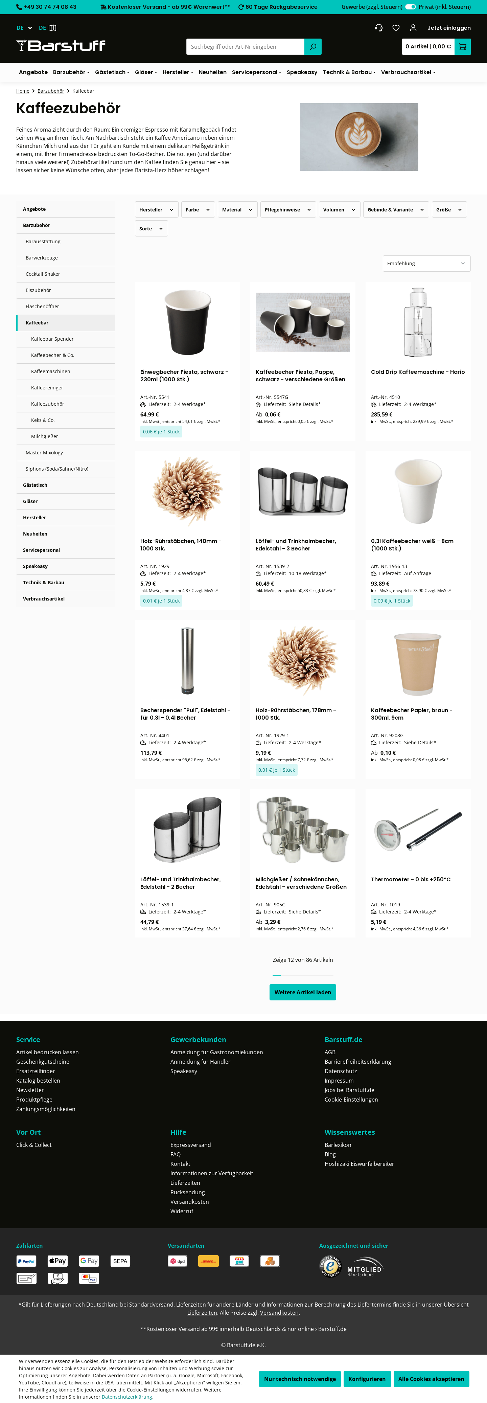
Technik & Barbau (43, 582)
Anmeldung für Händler (200, 1061)
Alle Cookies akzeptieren (431, 1379)
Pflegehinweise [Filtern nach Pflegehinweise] (288, 209)
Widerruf (181, 1211)
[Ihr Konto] (413, 28)
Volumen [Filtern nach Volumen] (339, 209)
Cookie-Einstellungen (351, 1099)
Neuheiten (35, 533)
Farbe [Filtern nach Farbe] (198, 209)
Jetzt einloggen (449, 28)
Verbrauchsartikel (44, 598)
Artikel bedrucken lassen (47, 1052)
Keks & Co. (43, 420)
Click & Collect (34, 1145)
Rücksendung (187, 1192)
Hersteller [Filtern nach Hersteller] (156, 209)
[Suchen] (312, 47)
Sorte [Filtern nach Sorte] (151, 228)
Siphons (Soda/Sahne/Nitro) (57, 469)
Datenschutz (341, 1071)
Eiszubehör (38, 290)
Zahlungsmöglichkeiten (45, 1109)
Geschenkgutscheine (42, 1061)
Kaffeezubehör (47, 404)
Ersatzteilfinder (35, 1071)
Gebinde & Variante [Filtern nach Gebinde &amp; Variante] (396, 209)
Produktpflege (34, 1099)
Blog (330, 1154)
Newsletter (30, 1090)
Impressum (339, 1080)
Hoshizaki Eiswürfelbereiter (359, 1164)
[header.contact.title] (378, 28)
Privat (445, 6)
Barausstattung (43, 241)
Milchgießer (44, 436)
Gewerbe (372, 6)
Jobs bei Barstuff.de (349, 1090)
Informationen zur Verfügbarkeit (211, 1173)
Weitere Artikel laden (303, 992)
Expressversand (190, 1145)
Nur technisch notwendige (300, 1379)
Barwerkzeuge (42, 257)
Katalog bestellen (38, 1080)
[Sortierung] (427, 263)
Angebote (34, 209)
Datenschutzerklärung (127, 1397)
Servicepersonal (41, 550)
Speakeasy (35, 566)
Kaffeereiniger (47, 387)
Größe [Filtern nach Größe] (449, 209)
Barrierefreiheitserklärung (358, 1061)
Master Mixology (44, 452)
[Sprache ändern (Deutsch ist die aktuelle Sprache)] (27, 28)
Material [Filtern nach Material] (237, 209)
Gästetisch (35, 485)
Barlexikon (338, 1145)
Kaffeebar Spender (52, 339)
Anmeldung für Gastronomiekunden (216, 1052)
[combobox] (245, 47)
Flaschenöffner (42, 306)
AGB (330, 1052)
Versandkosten (189, 1201)
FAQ (175, 1154)
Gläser (30, 501)
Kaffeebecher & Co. (52, 355)
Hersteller (34, 517)
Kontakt (180, 1164)
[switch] (410, 6)
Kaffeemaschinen (50, 371)
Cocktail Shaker (43, 274)
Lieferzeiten (185, 1182)
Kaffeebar (37, 322)
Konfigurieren (367, 1379)
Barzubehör (36, 225)
